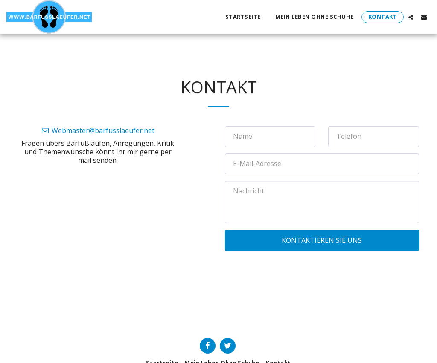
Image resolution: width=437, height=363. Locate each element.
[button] (411, 17)
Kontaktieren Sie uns (322, 240)
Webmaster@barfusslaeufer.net (98, 130)
